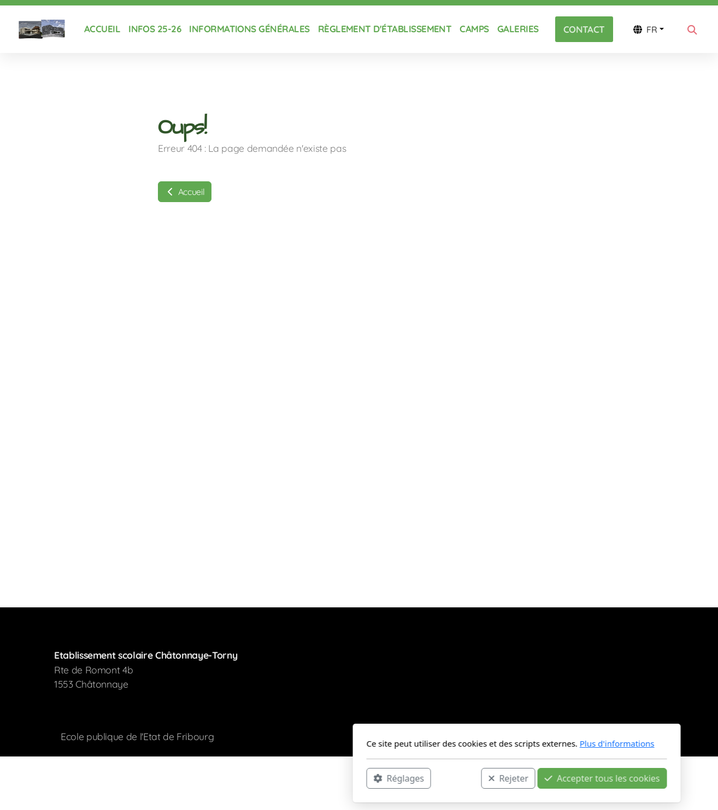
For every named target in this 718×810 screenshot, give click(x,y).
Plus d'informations (459, 743)
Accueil (184, 191)
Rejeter (351, 778)
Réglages (241, 778)
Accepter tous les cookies (444, 778)
